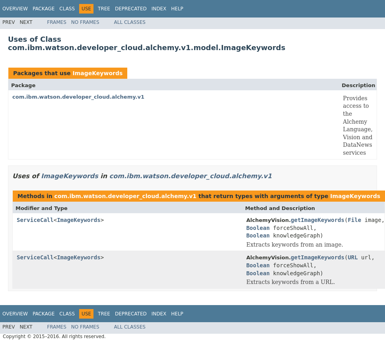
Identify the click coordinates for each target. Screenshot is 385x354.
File (354, 220)
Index (159, 9)
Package (43, 9)
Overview (15, 9)
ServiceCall (35, 220)
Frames (56, 22)
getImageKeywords (317, 220)
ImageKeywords (97, 73)
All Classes (130, 22)
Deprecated (131, 9)
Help (177, 9)
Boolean (258, 228)
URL (353, 257)
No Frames (85, 22)
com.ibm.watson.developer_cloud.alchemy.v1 (78, 97)
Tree (104, 9)
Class (67, 9)
